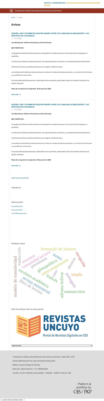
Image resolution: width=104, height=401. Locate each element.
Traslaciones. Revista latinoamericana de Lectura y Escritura (38, 11)
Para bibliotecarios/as (19, 213)
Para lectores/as (17, 206)
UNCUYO (47, 3)
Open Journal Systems (20, 178)
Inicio (13, 17)
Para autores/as (17, 210)
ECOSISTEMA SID (59, 3)
